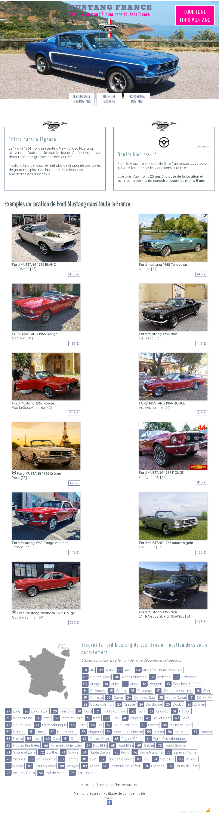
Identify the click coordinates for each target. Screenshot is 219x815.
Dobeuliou (183, 812)
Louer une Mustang (195, 16)
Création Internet (199, 812)
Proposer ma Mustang (137, 99)
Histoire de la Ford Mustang (82, 99)
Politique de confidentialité (124, 793)
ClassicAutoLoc (126, 785)
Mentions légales (87, 793)
